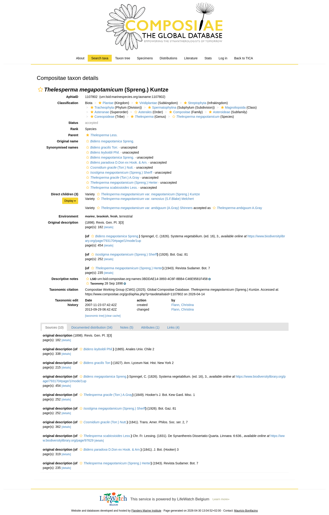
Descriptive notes (65, 279)
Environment (68, 216)
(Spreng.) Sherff (118, 172)
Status (73, 123)
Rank (74, 129)
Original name (67, 141)
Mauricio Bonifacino (246, 510)
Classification (67, 103)
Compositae (179, 112)
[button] (40, 89)
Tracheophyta (101, 107)
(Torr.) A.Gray (112, 177)
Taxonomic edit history (66, 302)
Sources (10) (54, 327)
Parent (73, 135)
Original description (63, 222)
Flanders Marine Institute (146, 510)
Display (70, 200)
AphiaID (72, 97)
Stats (208, 58)
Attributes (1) (150, 327)
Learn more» (220, 499)
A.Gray (237, 208)
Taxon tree (122, 58)
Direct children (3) (64, 194)
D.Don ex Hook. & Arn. (116, 162)
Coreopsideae (101, 116)
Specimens (145, 58)
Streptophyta (194, 103)
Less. (101, 135)
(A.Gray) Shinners (144, 208)
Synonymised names (62, 147)
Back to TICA (243, 58)
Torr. (101, 147)
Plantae (105, 103)
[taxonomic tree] (94, 315)
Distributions (168, 58)
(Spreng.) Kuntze (148, 194)
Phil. (102, 152)
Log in (223, 58)
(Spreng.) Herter (121, 182)
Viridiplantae (145, 103)
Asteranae (99, 112)
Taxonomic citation (63, 289)
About (80, 58)
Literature (191, 58)
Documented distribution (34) (91, 327)
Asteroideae (219, 112)
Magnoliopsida (233, 107)
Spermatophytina (161, 107)
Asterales (142, 112)
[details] (108, 227)
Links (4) (173, 327)
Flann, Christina (182, 305)
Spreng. (109, 141)
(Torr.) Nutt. (109, 167)
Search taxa (99, 58)
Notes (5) (126, 327)
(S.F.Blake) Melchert (145, 199)
